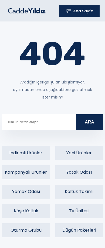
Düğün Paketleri (79, 230)
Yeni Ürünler (79, 153)
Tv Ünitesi (79, 211)
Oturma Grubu (26, 230)
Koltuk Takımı (79, 191)
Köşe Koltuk (26, 211)
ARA (89, 122)
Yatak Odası (79, 172)
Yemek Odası (26, 191)
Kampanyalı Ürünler (26, 172)
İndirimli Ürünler (25, 153)
